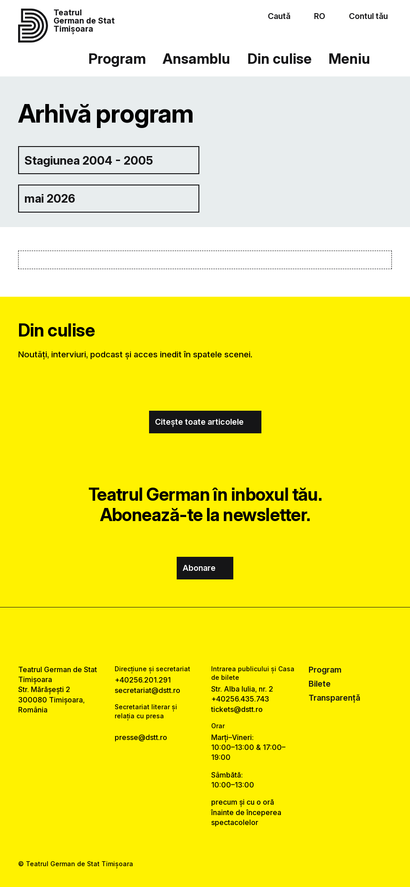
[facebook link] (180, 635)
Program (117, 58)
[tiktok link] (230, 635)
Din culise (279, 58)
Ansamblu (196, 58)
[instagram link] (205, 635)
